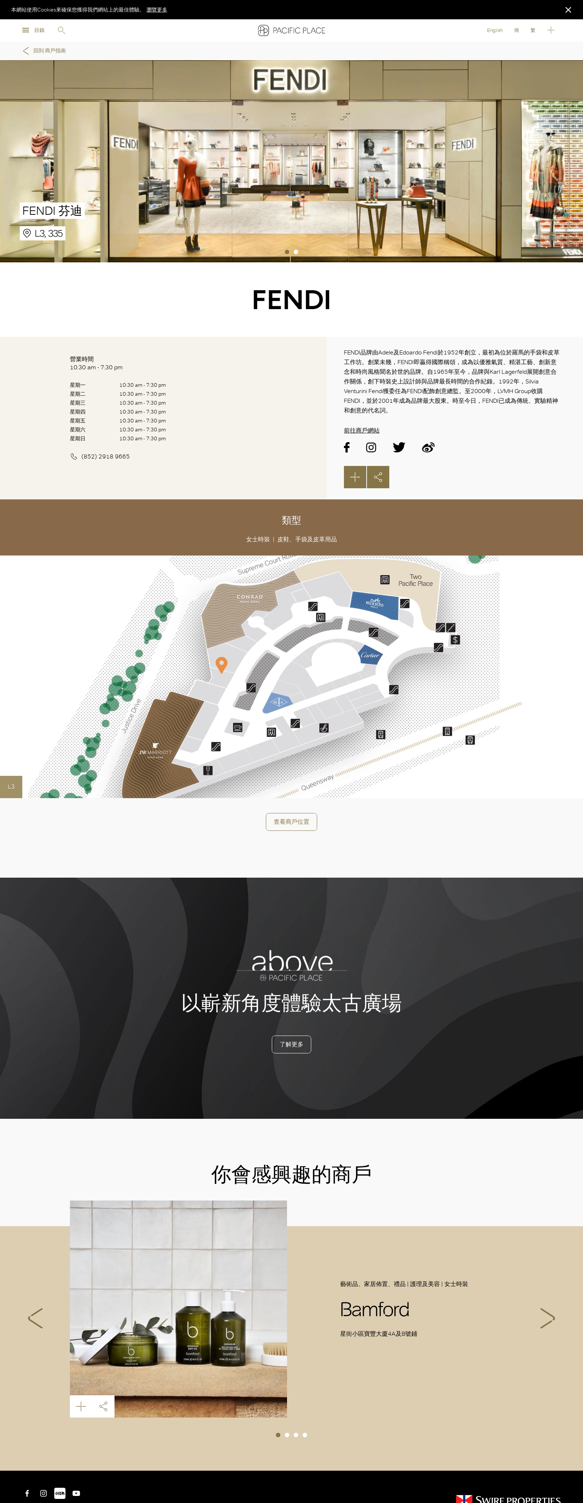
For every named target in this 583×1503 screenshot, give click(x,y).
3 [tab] (296, 1435)
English (495, 30)
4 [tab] (304, 1435)
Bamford (178, 1309)
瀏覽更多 (156, 10)
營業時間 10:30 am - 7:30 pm (96, 363)
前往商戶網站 (362, 430)
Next (548, 1318)
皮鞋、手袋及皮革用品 (307, 539)
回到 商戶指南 (43, 50)
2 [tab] (296, 251)
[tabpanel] (291, 161)
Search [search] (61, 30)
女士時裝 (258, 539)
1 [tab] (287, 251)
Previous (35, 1318)
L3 (11, 786)
